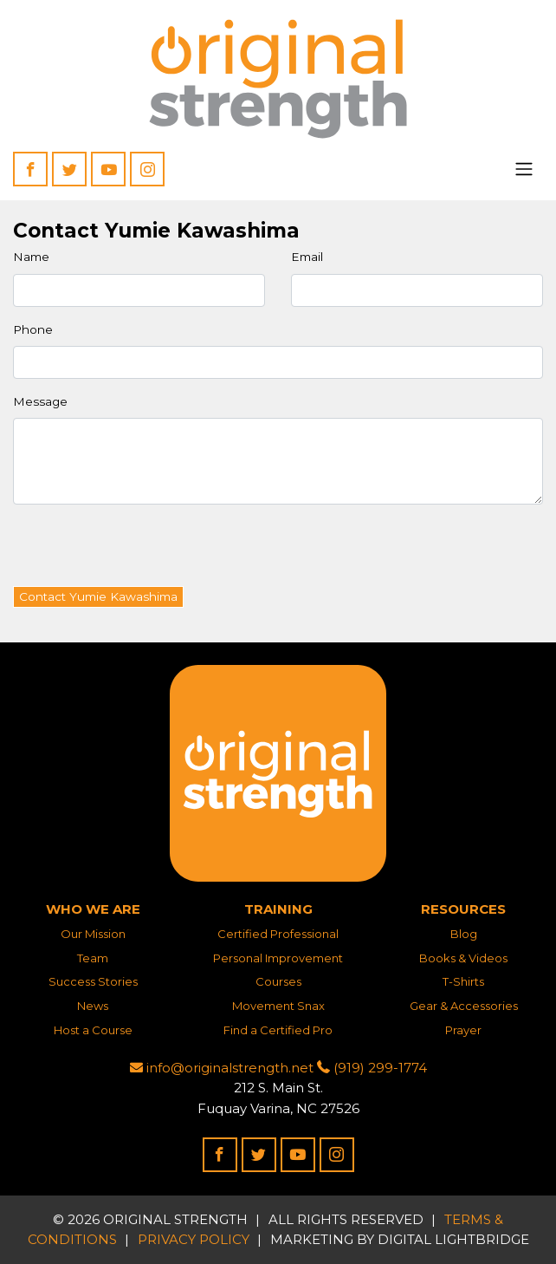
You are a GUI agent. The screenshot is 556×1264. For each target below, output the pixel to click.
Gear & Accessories (464, 1006)
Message (40, 401)
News (92, 1006)
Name (31, 257)
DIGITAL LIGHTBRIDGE (453, 1239)
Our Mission (93, 934)
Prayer (463, 1030)
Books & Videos (463, 958)
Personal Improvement (278, 958)
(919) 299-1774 (372, 1067)
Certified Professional (278, 934)
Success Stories (93, 981)
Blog (463, 934)
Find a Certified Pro (278, 1030)
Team (92, 958)
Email (307, 257)
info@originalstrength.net (222, 1067)
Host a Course (93, 1030)
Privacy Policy (193, 1239)
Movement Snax (278, 1006)
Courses (278, 981)
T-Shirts (463, 981)
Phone (33, 329)
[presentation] (144, 552)
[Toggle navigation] (524, 169)
